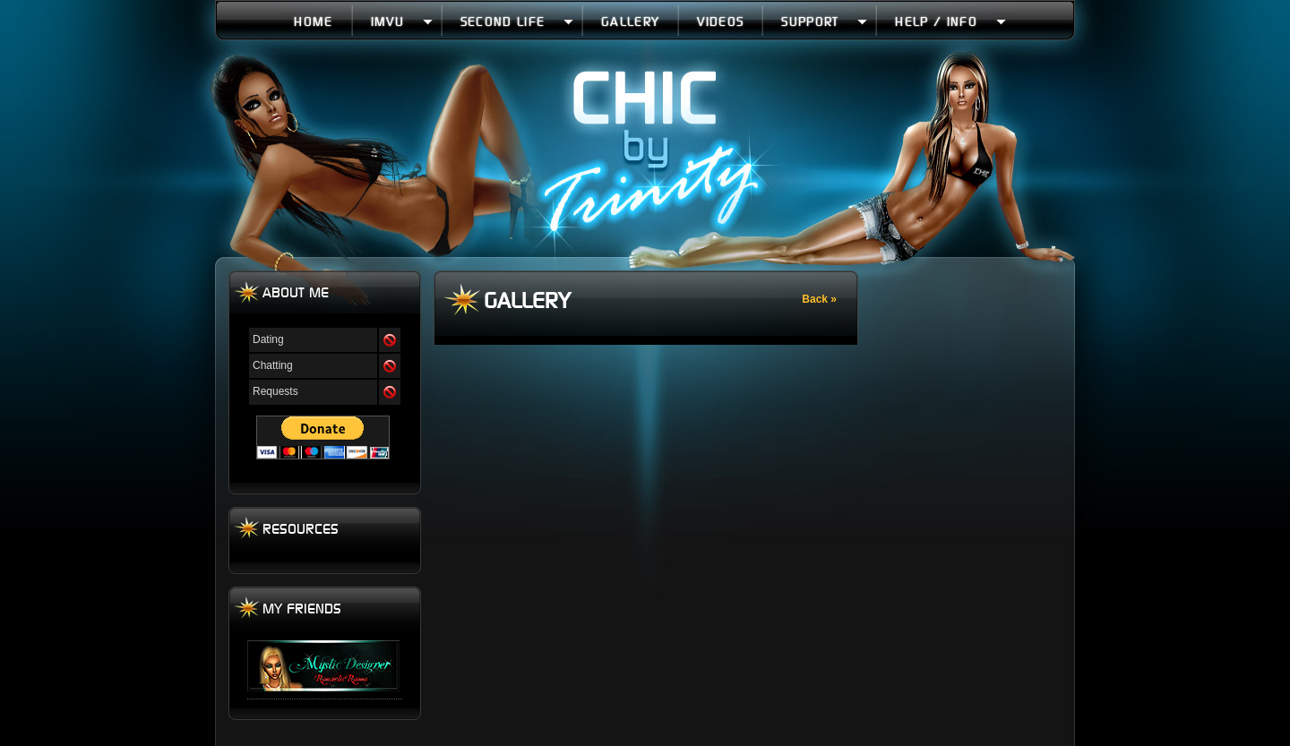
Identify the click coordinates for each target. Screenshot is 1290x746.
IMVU (402, 21)
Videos (720, 21)
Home (313, 21)
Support (824, 21)
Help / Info (950, 21)
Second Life (516, 21)
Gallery (630, 21)
